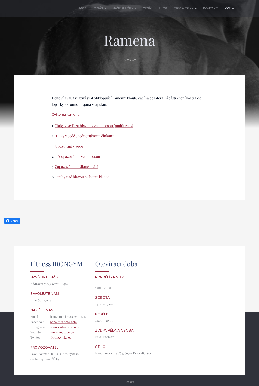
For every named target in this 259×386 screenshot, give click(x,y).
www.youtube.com (63, 332)
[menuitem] (46, 8)
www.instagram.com (64, 327)
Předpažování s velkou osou (77, 156)
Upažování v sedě (69, 146)
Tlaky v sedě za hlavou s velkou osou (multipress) (94, 125)
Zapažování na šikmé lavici (76, 166)
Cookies (129, 381)
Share (12, 220)
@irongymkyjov (60, 338)
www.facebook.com (63, 322)
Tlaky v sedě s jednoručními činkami (84, 135)
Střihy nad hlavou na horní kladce (82, 177)
